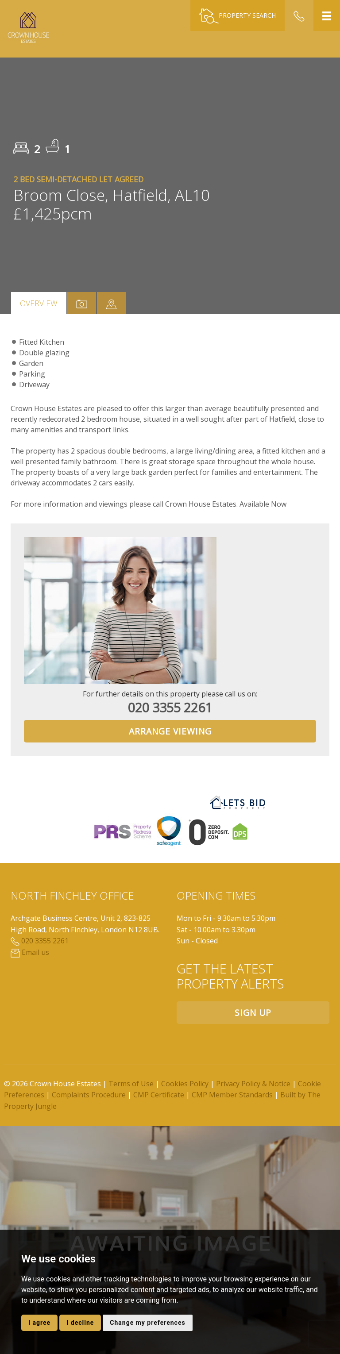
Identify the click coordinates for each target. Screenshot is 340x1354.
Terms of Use (131, 1084)
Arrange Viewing (170, 731)
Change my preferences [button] (147, 1322)
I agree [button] (39, 1322)
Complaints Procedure (89, 1095)
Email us (30, 952)
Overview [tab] (39, 303)
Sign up (253, 1013)
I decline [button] (80, 1322)
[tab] (111, 303)
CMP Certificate (158, 1095)
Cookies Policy (185, 1084)
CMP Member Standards (232, 1095)
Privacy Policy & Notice (253, 1084)
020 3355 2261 (170, 707)
